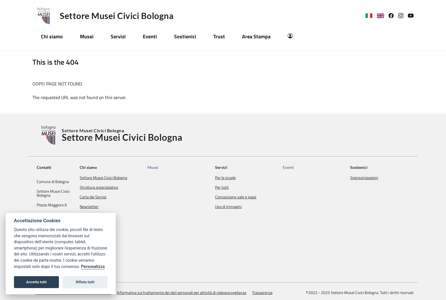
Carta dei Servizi (113, 197)
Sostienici (363, 167)
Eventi (296, 167)
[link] (393, 16)
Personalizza (93, 266)
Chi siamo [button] (52, 36)
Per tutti (234, 187)
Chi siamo (108, 167)
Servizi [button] (118, 36)
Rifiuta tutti (85, 282)
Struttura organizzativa (119, 187)
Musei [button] (87, 36)
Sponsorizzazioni (368, 178)
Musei (169, 167)
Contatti (44, 167)
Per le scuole (237, 178)
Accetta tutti (36, 282)
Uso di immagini (240, 207)
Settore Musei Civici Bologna (117, 16)
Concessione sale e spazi (248, 197)
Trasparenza (262, 286)
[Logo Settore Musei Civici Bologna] (46, 15)
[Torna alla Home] (49, 135)
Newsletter (109, 207)
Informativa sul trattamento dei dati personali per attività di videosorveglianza (181, 286)
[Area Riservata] (290, 36)
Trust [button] (219, 36)
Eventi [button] (150, 36)
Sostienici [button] (185, 36)
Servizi (233, 167)
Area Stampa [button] (256, 36)
